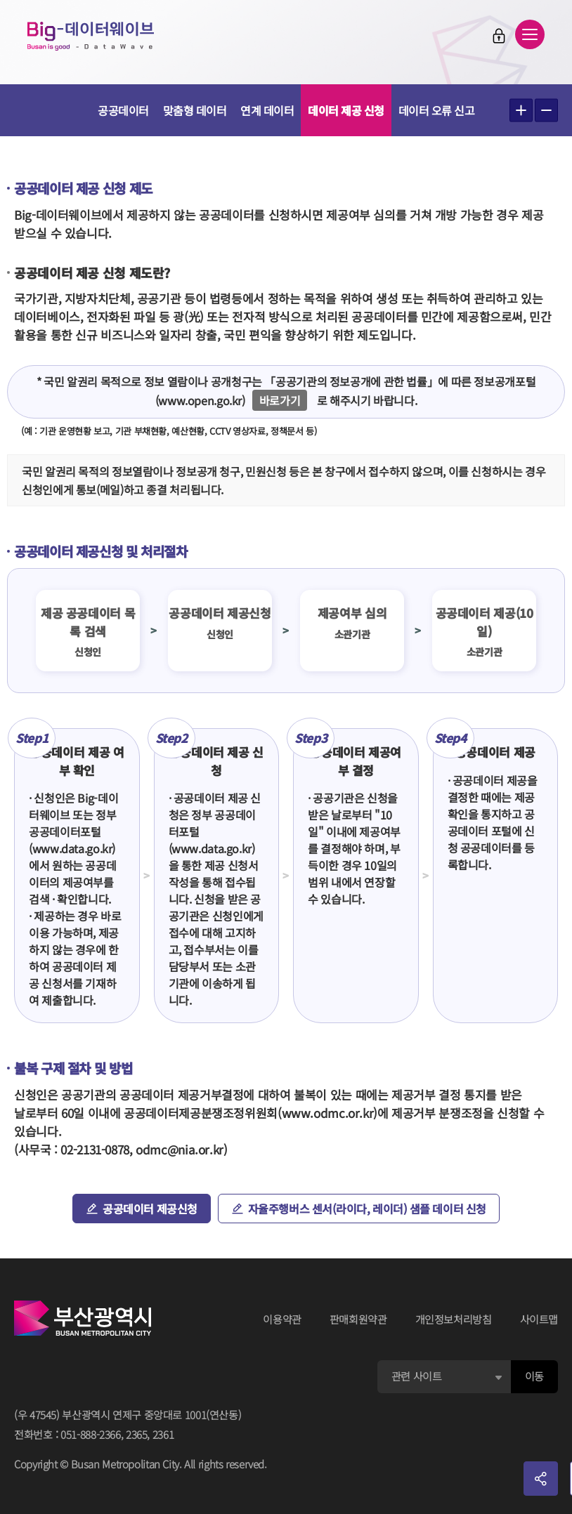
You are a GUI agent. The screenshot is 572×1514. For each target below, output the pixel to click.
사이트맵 (539, 1319)
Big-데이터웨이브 (91, 36)
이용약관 (282, 1319)
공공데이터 (123, 110)
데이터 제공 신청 (346, 110)
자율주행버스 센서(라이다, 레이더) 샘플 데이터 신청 (367, 1208)
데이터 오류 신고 (436, 110)
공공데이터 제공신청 (150, 1208)
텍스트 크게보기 (521, 110)
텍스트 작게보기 (546, 110)
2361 (163, 1434)
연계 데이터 (267, 110)
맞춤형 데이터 (195, 110)
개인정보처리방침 (453, 1319)
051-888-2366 (90, 1434)
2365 (137, 1434)
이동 (534, 1376)
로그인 (498, 35)
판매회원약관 (358, 1319)
